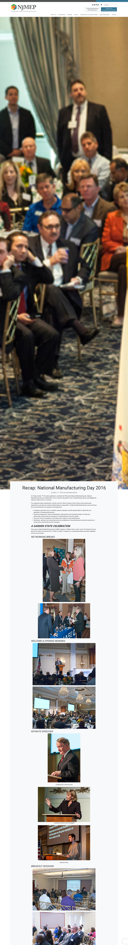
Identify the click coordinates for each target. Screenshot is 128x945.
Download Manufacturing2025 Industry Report (92, 9)
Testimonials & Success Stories (88, 14)
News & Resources (105, 14)
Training (69, 14)
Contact (114, 14)
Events (76, 14)
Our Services (61, 14)
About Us (53, 14)
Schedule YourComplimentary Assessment (109, 9)
